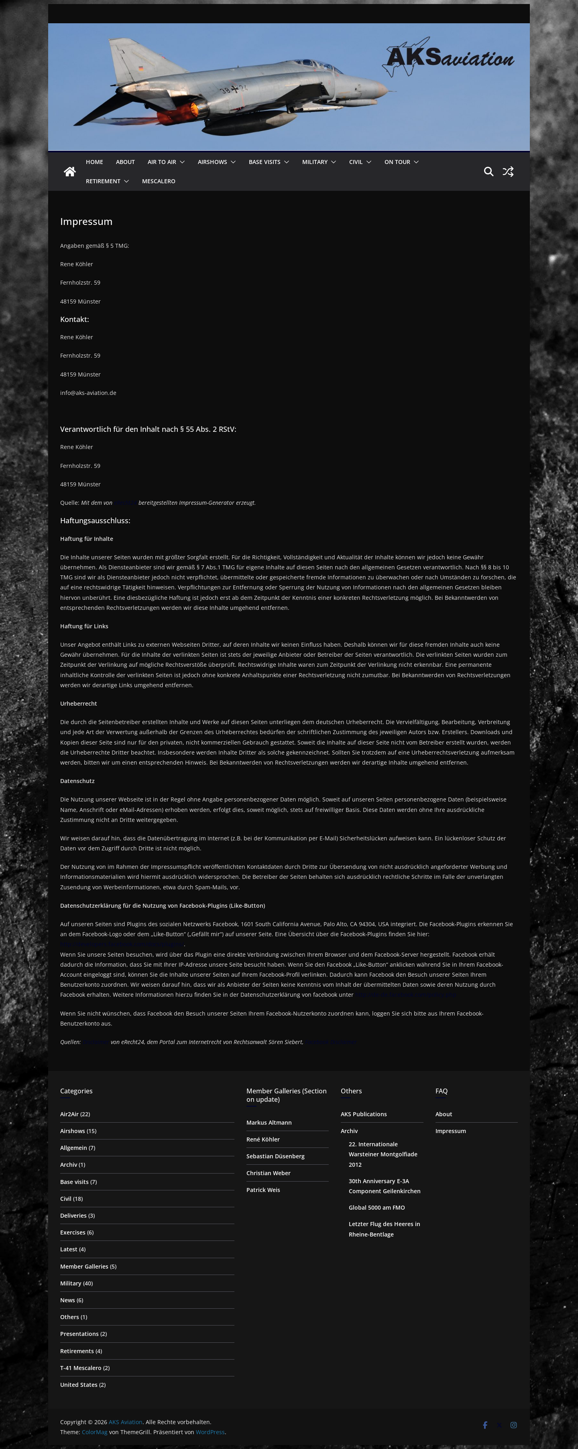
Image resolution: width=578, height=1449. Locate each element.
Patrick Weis (263, 1190)
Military (315, 162)
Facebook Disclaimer (331, 1042)
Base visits (265, 162)
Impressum (451, 1131)
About (125, 162)
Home (94, 162)
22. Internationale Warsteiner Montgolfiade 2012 (383, 1154)
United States (79, 1384)
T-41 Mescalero (81, 1368)
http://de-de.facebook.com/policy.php (405, 994)
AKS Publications (364, 1114)
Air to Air (162, 162)
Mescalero (158, 181)
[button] (180, 162)
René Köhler (263, 1139)
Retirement (103, 181)
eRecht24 (125, 502)
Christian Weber (268, 1173)
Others (69, 1317)
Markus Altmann (269, 1122)
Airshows (212, 162)
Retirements (77, 1351)
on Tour (397, 162)
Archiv (68, 1164)
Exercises (72, 1232)
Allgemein (73, 1148)
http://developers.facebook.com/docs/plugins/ (122, 944)
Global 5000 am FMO (377, 1207)
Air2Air (69, 1114)
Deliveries (73, 1215)
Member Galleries (84, 1266)
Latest (68, 1249)
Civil (356, 162)
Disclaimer (96, 1042)
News (67, 1300)
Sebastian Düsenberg (275, 1156)
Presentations (79, 1334)
